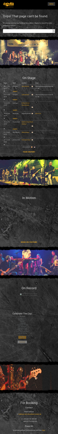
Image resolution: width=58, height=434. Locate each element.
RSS (31, 147)
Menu (51, 4)
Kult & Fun (38, 113)
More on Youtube (29, 242)
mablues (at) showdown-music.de (29, 414)
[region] (29, 325)
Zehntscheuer (25, 132)
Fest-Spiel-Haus (26, 140)
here (43, 430)
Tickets (15, 91)
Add (4, 91)
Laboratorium (25, 86)
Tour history (29, 152)
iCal (34, 147)
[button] (52, 325)
